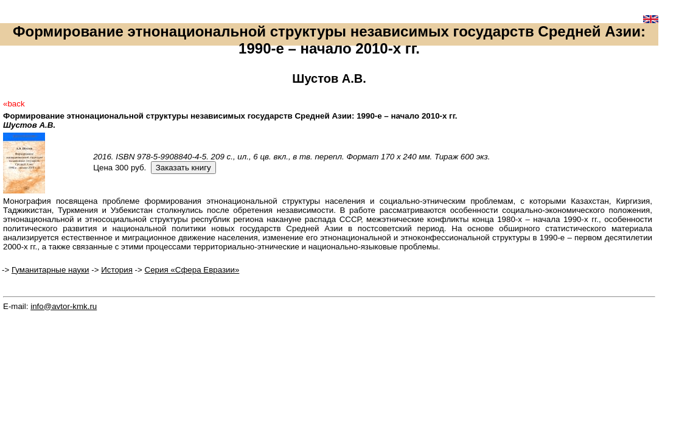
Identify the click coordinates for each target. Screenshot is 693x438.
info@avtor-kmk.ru (63, 306)
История (117, 269)
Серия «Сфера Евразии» (192, 269)
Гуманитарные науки (50, 269)
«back (14, 103)
